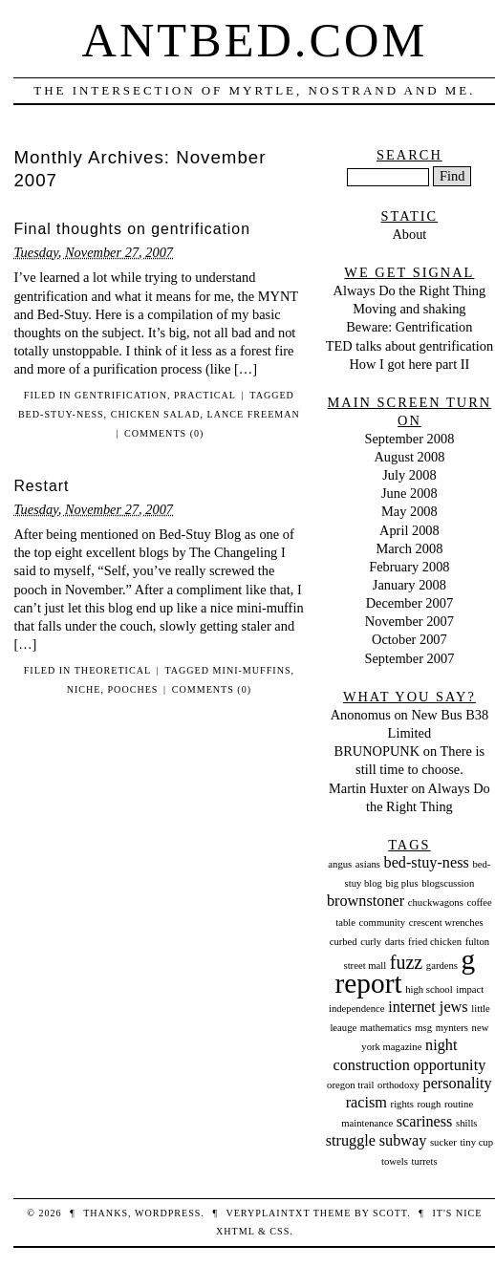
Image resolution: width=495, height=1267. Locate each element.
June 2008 (409, 493)
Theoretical (113, 670)
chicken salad (156, 414)
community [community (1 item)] (382, 922)
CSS (279, 1231)
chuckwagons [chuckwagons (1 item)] (435, 902)
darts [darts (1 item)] (395, 941)
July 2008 (409, 475)
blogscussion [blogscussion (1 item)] (447, 883)
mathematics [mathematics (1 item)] (386, 1027)
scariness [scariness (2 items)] (425, 1121)
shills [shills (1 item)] (467, 1123)
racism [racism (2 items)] (366, 1102)
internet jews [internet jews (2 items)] (427, 1007)
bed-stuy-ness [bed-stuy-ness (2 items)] (426, 862)
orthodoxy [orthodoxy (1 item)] (398, 1085)
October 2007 (409, 639)
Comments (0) (164, 433)
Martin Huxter (368, 788)
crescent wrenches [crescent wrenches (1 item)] (446, 922)
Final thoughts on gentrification (131, 229)
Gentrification (121, 395)
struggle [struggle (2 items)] (351, 1140)
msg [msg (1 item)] (423, 1027)
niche (84, 689)
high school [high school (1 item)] (428, 989)
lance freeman (253, 414)
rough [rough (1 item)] (429, 1104)
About (409, 234)
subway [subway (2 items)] (403, 1140)
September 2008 (409, 438)
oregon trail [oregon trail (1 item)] (350, 1085)
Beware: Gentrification (409, 326)
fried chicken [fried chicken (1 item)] (435, 941)
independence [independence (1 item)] (357, 1008)
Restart (41, 486)
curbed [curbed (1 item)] (343, 941)
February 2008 (409, 566)
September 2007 (409, 658)
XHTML (235, 1231)
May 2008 (409, 511)
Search (409, 154)
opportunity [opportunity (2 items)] (449, 1065)
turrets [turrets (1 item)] (424, 1161)
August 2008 (409, 456)
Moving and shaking (409, 308)
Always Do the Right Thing (410, 290)
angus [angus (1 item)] (340, 864)
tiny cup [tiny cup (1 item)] (476, 1142)
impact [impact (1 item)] (470, 989)
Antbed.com (255, 40)
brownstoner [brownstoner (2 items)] (365, 901)
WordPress (168, 1213)
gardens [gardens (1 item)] (442, 965)
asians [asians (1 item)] (367, 864)
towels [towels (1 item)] (394, 1161)
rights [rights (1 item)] (402, 1104)
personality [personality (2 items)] (457, 1083)
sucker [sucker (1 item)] (443, 1142)
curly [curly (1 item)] (370, 941)
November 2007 (409, 621)
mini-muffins (252, 670)
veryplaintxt (268, 1213)
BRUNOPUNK (377, 751)
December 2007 (410, 603)
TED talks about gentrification (409, 346)
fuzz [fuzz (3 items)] (406, 962)
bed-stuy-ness (61, 414)
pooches (133, 689)
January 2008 (409, 584)
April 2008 (409, 530)
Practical (205, 395)
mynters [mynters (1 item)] (452, 1027)
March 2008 (409, 548)
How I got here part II (409, 364)
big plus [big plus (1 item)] (402, 883)
